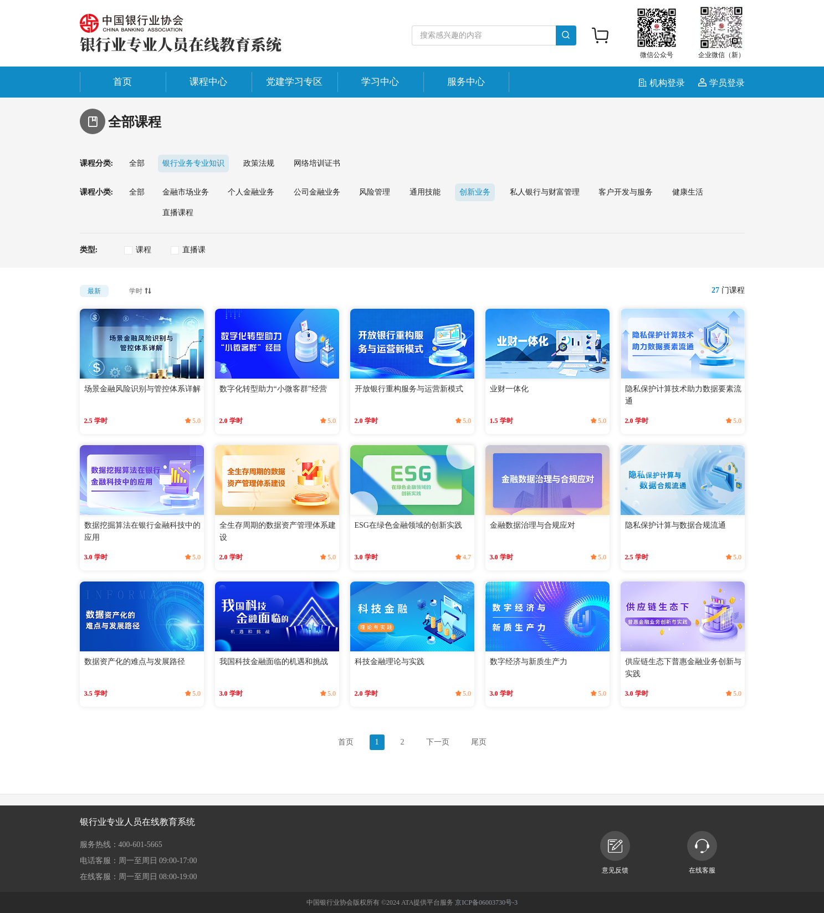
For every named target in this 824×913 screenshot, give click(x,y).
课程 (143, 250)
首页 (122, 81)
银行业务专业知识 (193, 163)
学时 (141, 290)
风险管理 (374, 192)
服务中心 (466, 81)
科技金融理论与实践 (389, 661)
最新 (94, 291)
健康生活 (687, 192)
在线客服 (702, 852)
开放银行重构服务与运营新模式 (409, 389)
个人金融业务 (251, 192)
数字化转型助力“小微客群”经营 (273, 389)
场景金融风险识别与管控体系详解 (142, 389)
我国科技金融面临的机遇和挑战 (273, 661)
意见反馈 (615, 852)
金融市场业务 (185, 192)
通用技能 (425, 192)
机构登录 (662, 83)
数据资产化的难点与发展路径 (134, 661)
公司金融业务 (317, 192)
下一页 (437, 742)
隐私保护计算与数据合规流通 (675, 525)
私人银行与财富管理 (545, 192)
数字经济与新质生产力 (528, 661)
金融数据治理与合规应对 (532, 525)
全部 (137, 163)
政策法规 (258, 163)
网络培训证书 (317, 163)
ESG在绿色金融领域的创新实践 (408, 525)
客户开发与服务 (625, 192)
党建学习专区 (294, 81)
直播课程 (177, 212)
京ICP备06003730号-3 (486, 902)
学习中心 (380, 81)
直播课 (194, 250)
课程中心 (208, 81)
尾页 (479, 742)
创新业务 (474, 192)
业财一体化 (509, 389)
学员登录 (721, 83)
